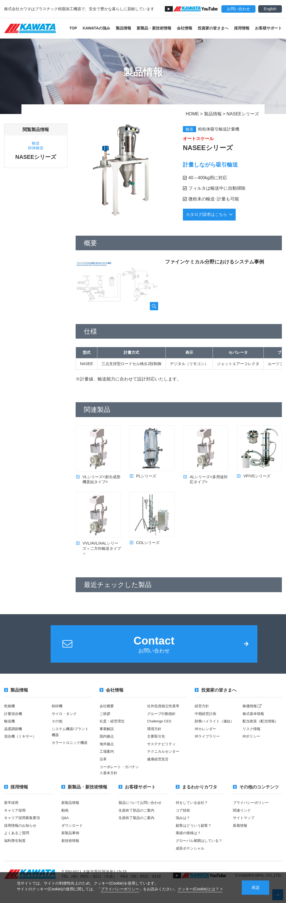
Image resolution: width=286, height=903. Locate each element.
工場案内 (107, 759)
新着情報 (240, 832)
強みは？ (183, 825)
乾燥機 (10, 713)
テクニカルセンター (164, 759)
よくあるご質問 (17, 840)
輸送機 (10, 728)
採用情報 (241, 28)
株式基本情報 (254, 721)
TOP (73, 28)
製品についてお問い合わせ (142, 809)
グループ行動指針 (162, 721)
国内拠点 (107, 743)
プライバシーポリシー (120, 888)
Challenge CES (160, 728)
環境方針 (155, 736)
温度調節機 (13, 736)
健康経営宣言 (158, 766)
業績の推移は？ (189, 840)
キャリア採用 (15, 817)
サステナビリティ (162, 751)
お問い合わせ (238, 9)
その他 (57, 728)
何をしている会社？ (193, 809)
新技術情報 (71, 847)
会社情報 (184, 28)
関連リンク (242, 817)
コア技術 (183, 817)
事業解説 (107, 736)
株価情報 (253, 713)
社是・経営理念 (113, 728)
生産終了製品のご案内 (138, 825)
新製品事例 (71, 840)
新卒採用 (12, 809)
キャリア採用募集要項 (23, 825)
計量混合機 (13, 721)
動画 (65, 817)
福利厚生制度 (15, 847)
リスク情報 (252, 736)
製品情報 (123, 28)
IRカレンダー (206, 742)
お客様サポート (268, 28)
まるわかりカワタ (196, 794)
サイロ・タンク (65, 721)
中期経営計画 (206, 721)
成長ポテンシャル (191, 861)
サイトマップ (244, 825)
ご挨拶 (105, 721)
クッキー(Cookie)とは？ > (200, 888)
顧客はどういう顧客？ (195, 832)
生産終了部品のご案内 (138, 817)
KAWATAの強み (96, 28)
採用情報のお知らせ (21, 832)
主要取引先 (156, 743)
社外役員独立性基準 (164, 713)
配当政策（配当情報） (262, 728)
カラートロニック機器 (71, 750)
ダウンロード (72, 832)
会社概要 (107, 713)
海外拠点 (107, 751)
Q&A (65, 825)
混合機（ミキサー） (21, 743)
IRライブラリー (208, 750)
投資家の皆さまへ (213, 28)
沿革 (103, 766)
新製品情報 (71, 809)
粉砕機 (57, 713)
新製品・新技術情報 (154, 28)
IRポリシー (252, 743)
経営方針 (202, 713)
